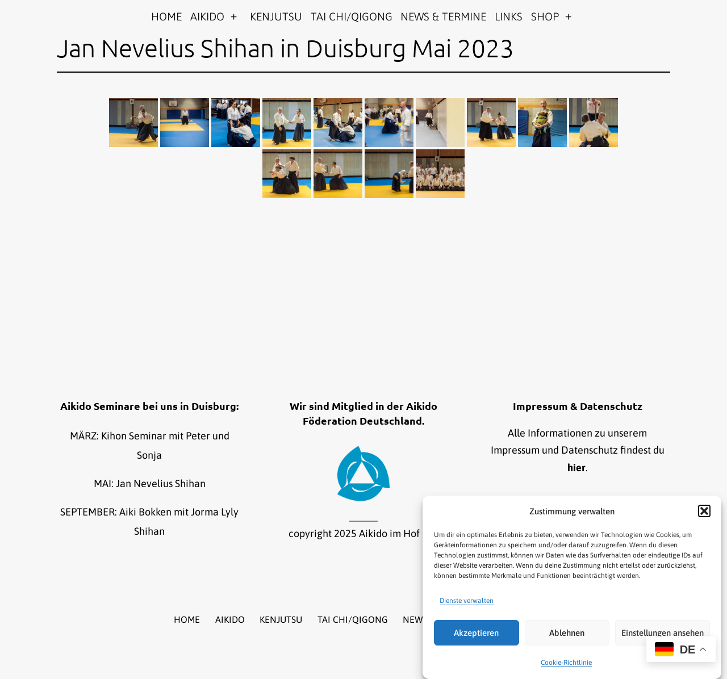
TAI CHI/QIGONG (351, 16)
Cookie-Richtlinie (566, 663)
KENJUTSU (276, 16)
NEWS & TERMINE (443, 16)
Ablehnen (566, 633)
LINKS (509, 16)
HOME (166, 16)
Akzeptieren (476, 633)
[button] (704, 511)
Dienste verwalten (467, 601)
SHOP (545, 16)
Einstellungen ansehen (662, 633)
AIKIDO (207, 16)
